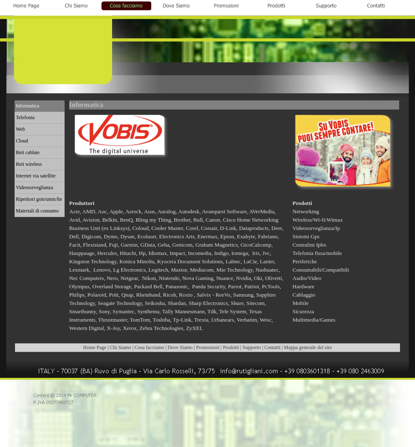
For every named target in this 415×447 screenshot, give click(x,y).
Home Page (95, 347)
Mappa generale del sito (308, 347)
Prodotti (231, 347)
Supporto (251, 347)
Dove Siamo (180, 347)
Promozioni (207, 347)
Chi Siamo (120, 347)
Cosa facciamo (149, 347)
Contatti (272, 347)
